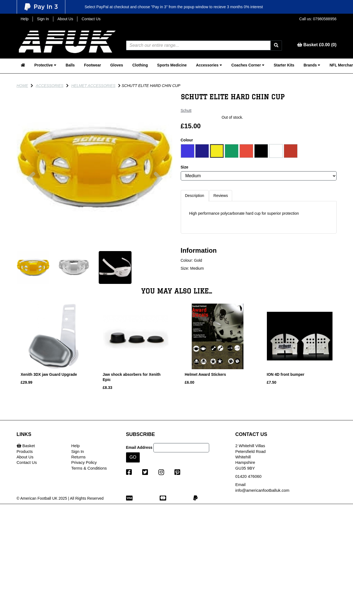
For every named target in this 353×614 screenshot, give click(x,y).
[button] (31, 207)
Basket (26, 445)
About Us (65, 19)
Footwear (92, 65)
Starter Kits (284, 65)
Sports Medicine (172, 65)
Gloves (116, 65)
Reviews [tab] (221, 195)
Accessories (209, 65)
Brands (312, 65)
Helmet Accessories (93, 85)
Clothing (140, 65)
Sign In (43, 19)
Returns (78, 457)
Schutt (186, 110)
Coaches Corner (247, 65)
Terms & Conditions (89, 468)
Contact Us (90, 19)
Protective (45, 65)
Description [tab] (194, 195)
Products (25, 451)
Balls (70, 65)
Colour (187, 140)
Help (25, 19)
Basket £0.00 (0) (316, 44)
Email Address (139, 447)
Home (22, 85)
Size (184, 167)
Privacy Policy (84, 462)
